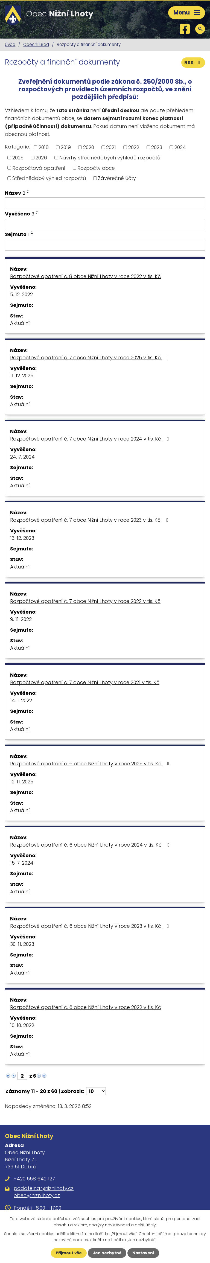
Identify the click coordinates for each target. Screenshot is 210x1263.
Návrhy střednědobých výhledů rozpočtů (109, 157)
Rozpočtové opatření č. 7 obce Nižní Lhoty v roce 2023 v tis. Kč (90, 520)
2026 (41, 157)
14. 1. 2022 (21, 700)
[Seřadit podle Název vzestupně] (28, 190)
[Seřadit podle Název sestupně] (28, 192)
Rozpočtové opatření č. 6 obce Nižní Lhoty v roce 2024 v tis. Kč (91, 844)
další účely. (146, 1224)
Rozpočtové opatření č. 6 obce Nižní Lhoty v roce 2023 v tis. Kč (90, 926)
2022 (133, 147)
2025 (18, 157)
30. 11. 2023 (22, 944)
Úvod (10, 44)
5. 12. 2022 (21, 294)
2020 (88, 147)
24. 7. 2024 (22, 456)
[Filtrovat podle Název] (105, 202)
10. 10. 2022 (22, 1025)
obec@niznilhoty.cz (37, 1195)
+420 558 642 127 (34, 1178)
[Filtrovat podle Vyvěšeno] (105, 224)
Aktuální (20, 323)
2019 (66, 147)
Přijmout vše (69, 1253)
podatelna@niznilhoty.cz (44, 1188)
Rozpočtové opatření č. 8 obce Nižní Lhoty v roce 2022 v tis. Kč (85, 276)
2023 (156, 147)
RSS (193, 62)
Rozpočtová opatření (38, 167)
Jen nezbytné (107, 1253)
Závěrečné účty (117, 178)
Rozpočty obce (96, 167)
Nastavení (143, 1253)
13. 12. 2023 (22, 538)
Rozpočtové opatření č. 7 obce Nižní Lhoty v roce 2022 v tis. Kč (85, 601)
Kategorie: (17, 146)
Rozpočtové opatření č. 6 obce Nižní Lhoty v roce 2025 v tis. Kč (90, 763)
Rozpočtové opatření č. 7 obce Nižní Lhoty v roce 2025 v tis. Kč (90, 357)
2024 (180, 147)
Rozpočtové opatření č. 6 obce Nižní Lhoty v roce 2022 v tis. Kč (85, 1007)
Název (15, 192)
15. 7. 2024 (21, 862)
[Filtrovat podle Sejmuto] (105, 245)
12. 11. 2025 (21, 781)
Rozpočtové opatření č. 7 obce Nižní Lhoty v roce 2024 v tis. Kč (90, 438)
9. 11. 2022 (21, 619)
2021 (111, 147)
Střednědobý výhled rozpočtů (49, 178)
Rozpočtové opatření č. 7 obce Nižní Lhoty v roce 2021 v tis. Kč (84, 682)
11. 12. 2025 (21, 375)
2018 (44, 147)
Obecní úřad (36, 44)
